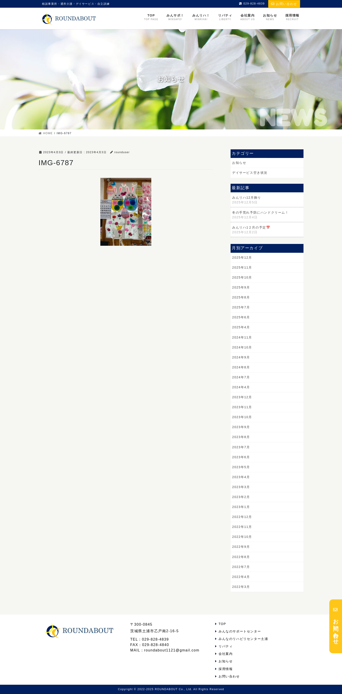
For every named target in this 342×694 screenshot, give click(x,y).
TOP (222, 624)
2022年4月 (241, 577)
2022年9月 (241, 547)
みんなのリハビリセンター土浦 (243, 639)
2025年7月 (241, 307)
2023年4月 (241, 477)
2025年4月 (241, 327)
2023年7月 (241, 447)
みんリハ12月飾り (246, 197)
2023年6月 (241, 457)
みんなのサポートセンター (240, 631)
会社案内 (226, 654)
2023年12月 (242, 397)
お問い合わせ (284, 4)
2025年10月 (242, 277)
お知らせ (239, 163)
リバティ (226, 646)
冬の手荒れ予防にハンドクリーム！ (260, 212)
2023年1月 (241, 507)
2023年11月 (242, 407)
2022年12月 (242, 517)
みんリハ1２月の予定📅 (251, 227)
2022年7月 (241, 567)
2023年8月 (241, 437)
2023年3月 (241, 487)
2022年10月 (242, 537)
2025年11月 (242, 267)
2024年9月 (241, 357)
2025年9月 (241, 287)
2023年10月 (242, 417)
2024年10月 (242, 347)
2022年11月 (242, 527)
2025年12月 (242, 257)
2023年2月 (241, 497)
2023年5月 (241, 467)
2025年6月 (241, 317)
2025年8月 (241, 297)
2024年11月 (242, 337)
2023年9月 (241, 427)
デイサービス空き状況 (249, 172)
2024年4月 (241, 387)
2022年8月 (241, 557)
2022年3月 (241, 587)
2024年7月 (241, 377)
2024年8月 (241, 367)
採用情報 (226, 669)
